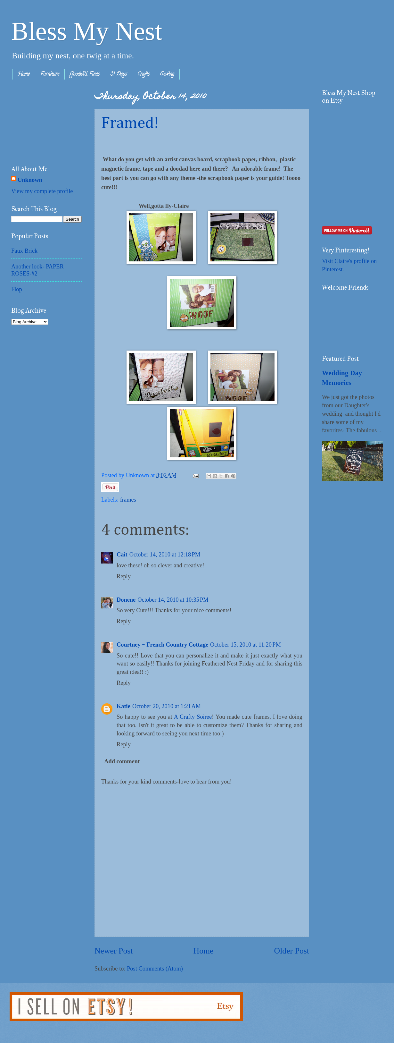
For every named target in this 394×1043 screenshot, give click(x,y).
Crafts (143, 74)
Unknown (30, 180)
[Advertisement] (43, 121)
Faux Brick (24, 251)
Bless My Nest (86, 31)
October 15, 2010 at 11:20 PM (245, 644)
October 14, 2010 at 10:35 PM (172, 600)
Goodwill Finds (85, 74)
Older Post (291, 950)
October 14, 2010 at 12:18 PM (164, 554)
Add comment (122, 761)
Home (24, 74)
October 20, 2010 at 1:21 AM (166, 706)
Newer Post (113, 950)
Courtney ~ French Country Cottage (162, 644)
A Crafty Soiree (193, 717)
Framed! (130, 123)
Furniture (49, 74)
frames (128, 499)
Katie (123, 706)
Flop (16, 289)
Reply (124, 576)
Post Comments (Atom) (155, 968)
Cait (122, 554)
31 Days (118, 74)
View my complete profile (42, 191)
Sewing (167, 74)
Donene (126, 600)
